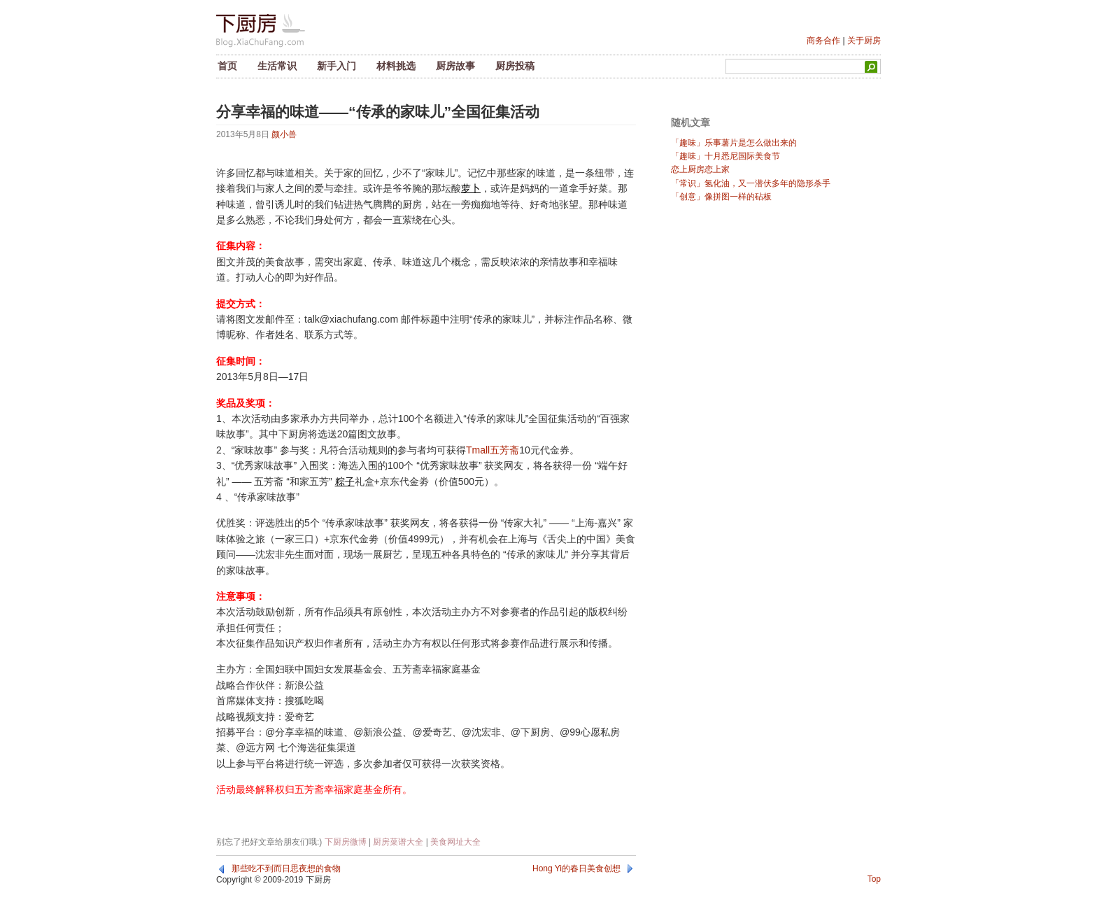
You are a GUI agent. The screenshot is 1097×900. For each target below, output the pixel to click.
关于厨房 (864, 40)
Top (874, 879)
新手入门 (336, 65)
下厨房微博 (346, 842)
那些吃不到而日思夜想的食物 (286, 868)
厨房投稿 (515, 65)
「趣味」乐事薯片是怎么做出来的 (734, 143)
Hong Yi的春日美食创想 (576, 868)
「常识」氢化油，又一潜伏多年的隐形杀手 (750, 183)
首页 (227, 65)
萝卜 (471, 188)
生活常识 (277, 65)
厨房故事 (455, 65)
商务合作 (823, 40)
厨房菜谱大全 (398, 842)
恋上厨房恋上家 (700, 169)
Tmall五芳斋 (492, 450)
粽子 (345, 481)
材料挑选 (396, 65)
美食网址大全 (455, 842)
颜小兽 (284, 134)
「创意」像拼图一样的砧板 (721, 197)
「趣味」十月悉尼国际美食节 (725, 156)
